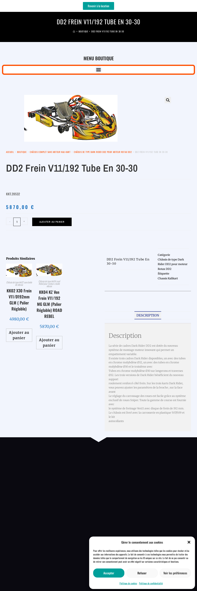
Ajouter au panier (51, 221)
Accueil (10, 152)
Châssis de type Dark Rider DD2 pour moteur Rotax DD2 (103, 152)
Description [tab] (147, 315)
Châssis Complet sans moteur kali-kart (50, 152)
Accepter (108, 573)
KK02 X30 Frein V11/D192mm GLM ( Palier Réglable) (19, 300)
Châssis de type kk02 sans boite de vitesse (19, 283)
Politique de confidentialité (151, 583)
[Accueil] (74, 31)
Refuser (141, 573)
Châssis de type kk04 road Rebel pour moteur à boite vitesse (49, 284)
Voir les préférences (175, 573)
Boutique (22, 152)
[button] (189, 542)
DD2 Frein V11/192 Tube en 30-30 (107, 31)
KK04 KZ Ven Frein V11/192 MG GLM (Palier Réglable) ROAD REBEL (49, 304)
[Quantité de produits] (17, 222)
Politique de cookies (128, 583)
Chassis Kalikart (168, 278)
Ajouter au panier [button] (19, 335)
